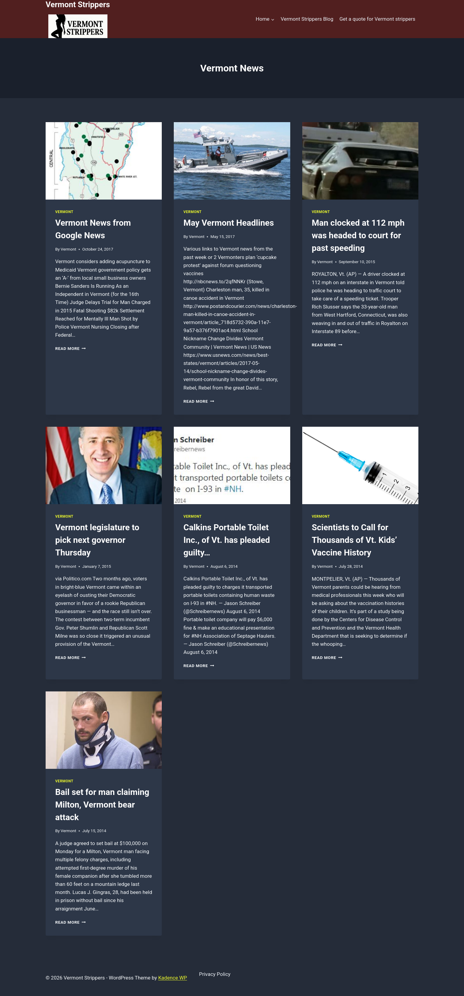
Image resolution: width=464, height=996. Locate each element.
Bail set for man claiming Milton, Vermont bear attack (102, 804)
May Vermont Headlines (228, 223)
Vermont (64, 212)
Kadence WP (172, 978)
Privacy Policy (214, 974)
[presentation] (104, 161)
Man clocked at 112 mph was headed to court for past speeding (358, 235)
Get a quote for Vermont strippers (377, 19)
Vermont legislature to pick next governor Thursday (97, 540)
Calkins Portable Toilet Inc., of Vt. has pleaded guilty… (226, 540)
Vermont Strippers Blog (307, 19)
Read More (70, 348)
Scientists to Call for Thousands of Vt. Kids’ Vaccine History (354, 540)
